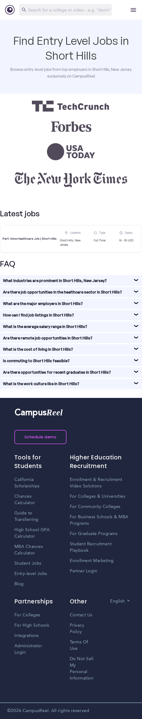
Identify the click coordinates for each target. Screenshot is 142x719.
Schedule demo (40, 437)
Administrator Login (28, 649)
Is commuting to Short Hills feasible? (36, 360)
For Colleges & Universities (97, 496)
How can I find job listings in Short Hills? (38, 315)
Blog (19, 584)
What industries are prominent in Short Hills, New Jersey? (55, 280)
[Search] (65, 10)
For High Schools (31, 625)
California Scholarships (27, 483)
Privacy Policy (77, 628)
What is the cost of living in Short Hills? (38, 349)
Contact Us (81, 615)
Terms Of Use (79, 645)
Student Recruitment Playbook (91, 547)
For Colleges (27, 615)
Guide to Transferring (26, 516)
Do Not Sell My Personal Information (82, 668)
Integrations (26, 636)
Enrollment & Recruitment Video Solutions (96, 483)
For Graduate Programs (94, 534)
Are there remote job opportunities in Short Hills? (47, 338)
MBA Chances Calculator (28, 550)
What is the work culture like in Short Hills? (41, 383)
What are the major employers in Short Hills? (43, 303)
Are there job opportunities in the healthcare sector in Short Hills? (62, 292)
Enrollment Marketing (92, 561)
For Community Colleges (95, 507)
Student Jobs (27, 563)
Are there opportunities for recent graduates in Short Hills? (57, 372)
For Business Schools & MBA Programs (99, 520)
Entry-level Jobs (30, 574)
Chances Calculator (24, 499)
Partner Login (83, 571)
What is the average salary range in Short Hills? (45, 326)
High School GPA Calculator (32, 533)
